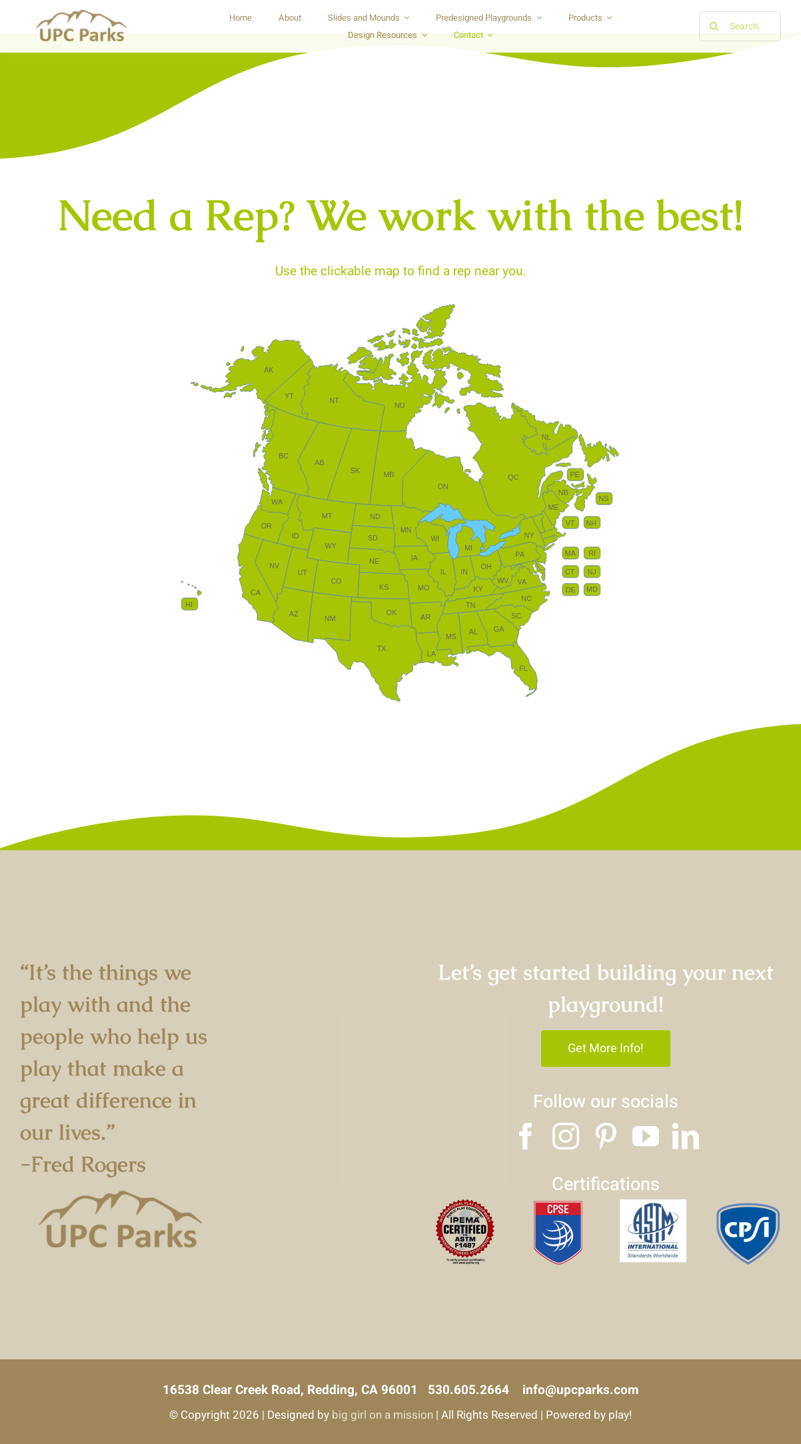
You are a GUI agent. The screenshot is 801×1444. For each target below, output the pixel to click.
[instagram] (565, 1136)
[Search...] (740, 26)
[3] (747, 1205)
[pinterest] (605, 1136)
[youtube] (645, 1136)
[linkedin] (685, 1136)
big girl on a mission (382, 1415)
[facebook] (525, 1136)
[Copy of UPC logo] (81, 12)
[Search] (714, 26)
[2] (653, 1205)
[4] (463, 1205)
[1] (558, 1205)
